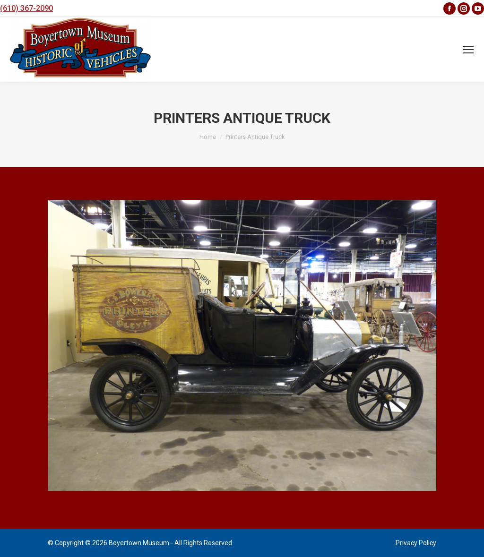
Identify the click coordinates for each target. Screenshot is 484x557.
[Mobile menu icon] (468, 49)
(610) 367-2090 (26, 8)
